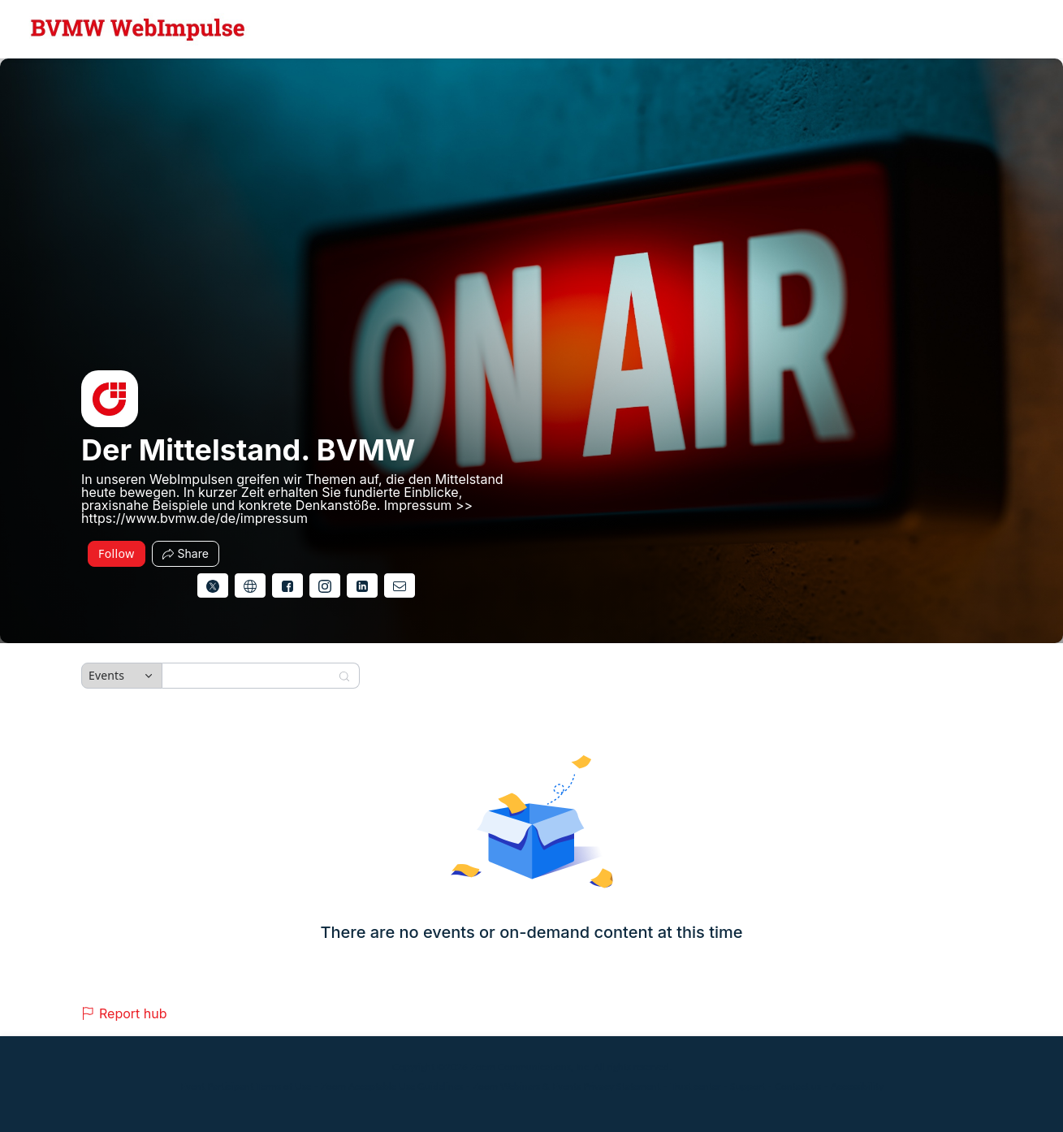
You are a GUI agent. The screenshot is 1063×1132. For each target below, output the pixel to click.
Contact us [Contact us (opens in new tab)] (798, 1086)
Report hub (124, 1013)
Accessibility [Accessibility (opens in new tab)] (857, 1086)
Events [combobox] (106, 675)
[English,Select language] (1004, 29)
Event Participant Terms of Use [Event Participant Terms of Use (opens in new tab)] (245, 1086)
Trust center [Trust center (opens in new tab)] (695, 1086)
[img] (109, 398)
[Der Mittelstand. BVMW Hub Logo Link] (138, 29)
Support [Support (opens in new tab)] (747, 1086)
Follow (116, 553)
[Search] (250, 675)
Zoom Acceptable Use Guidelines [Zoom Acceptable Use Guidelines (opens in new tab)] (392, 1086)
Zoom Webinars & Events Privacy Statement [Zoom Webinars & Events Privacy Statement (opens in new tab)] (566, 1086)
